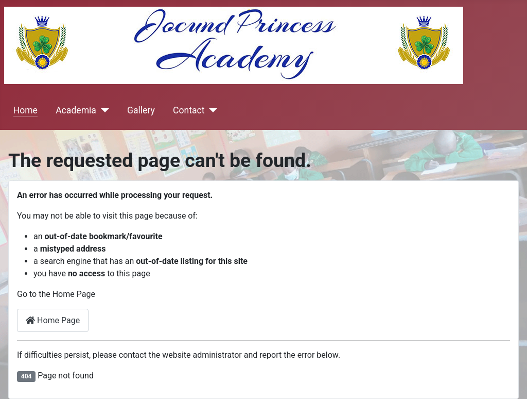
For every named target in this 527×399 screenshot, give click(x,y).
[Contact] (210, 110)
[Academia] (102, 110)
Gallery (141, 110)
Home (25, 110)
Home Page (53, 320)
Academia (76, 110)
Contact (189, 110)
